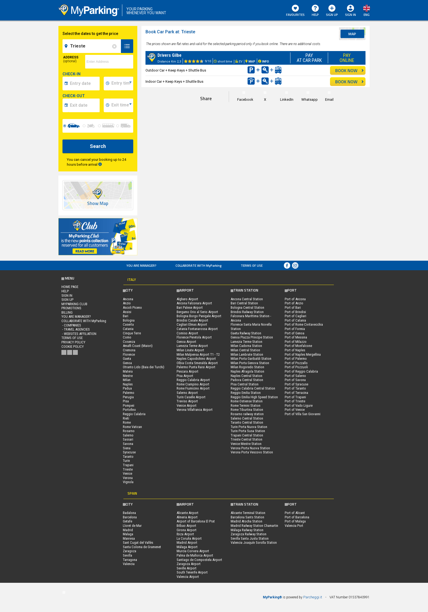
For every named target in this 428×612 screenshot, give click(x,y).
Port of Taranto (295, 388)
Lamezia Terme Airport (192, 346)
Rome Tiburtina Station (247, 410)
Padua (127, 388)
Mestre (128, 376)
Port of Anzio (294, 303)
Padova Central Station (247, 380)
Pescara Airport (187, 371)
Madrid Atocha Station (246, 521)
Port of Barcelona (297, 517)
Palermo (128, 393)
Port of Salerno (295, 376)
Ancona (128, 299)
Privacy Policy (73, 342)
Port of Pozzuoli (296, 367)
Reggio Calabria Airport (193, 380)
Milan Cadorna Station (246, 346)
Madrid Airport (187, 542)
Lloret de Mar (132, 526)
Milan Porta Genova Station (250, 363)
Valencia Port (294, 526)
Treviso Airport (187, 401)
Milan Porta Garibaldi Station (251, 358)
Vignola (128, 482)
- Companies (71, 325)
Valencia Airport (188, 577)
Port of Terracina (296, 393)
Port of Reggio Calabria (301, 371)
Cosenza (129, 342)
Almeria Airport (187, 517)
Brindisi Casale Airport (192, 320)
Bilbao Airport (186, 526)
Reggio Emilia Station (246, 393)
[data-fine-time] (121, 105)
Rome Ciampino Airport (193, 384)
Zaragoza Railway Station (248, 534)
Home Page (69, 287)
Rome (127, 422)
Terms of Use (252, 265)
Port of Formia (295, 329)
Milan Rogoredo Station (247, 367)
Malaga (128, 534)
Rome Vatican (132, 427)
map (352, 34)
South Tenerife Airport (192, 572)
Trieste (128, 469)
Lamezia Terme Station (246, 342)
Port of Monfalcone (298, 346)
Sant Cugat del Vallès (138, 542)
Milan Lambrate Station (247, 354)
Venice (127, 473)
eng (367, 14)
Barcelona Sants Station (247, 517)
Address (70, 59)
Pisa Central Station (244, 384)
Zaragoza (129, 551)
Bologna (129, 320)
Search (98, 146)
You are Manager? (141, 265)
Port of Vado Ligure (299, 405)
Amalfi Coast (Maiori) (138, 346)
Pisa (126, 401)
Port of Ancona (295, 299)
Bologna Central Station (247, 307)
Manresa (129, 538)
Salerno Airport (187, 393)
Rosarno (129, 431)
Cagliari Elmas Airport (192, 324)
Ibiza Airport (185, 534)
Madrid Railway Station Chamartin (254, 526)
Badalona (129, 513)
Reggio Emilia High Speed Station (254, 397)
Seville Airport (187, 568)
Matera (128, 371)
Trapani (128, 465)
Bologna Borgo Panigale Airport (199, 316)
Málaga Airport (187, 547)
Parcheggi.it (312, 597)
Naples (128, 384)
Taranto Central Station (247, 422)
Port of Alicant (295, 513)
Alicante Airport (187, 513)
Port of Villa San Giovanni (302, 414)
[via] (109, 62)
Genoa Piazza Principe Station (252, 337)
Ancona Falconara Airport (194, 303)
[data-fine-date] (84, 105)
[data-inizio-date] (84, 83)
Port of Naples (295, 350)
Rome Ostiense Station (247, 401)
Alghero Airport (187, 299)
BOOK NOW (349, 70)
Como (127, 337)
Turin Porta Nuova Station (249, 427)
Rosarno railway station (247, 414)
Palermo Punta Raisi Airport (196, 367)
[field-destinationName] (92, 46)
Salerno (128, 435)
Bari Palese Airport (190, 307)
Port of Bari (293, 307)
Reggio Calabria (134, 414)
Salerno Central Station (247, 418)
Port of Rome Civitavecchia (304, 324)
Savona (128, 444)
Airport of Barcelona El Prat (196, 521)
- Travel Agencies (75, 329)
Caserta (128, 324)
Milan (126, 380)
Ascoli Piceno (132, 307)
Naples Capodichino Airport (196, 358)
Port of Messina (296, 337)
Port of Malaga (295, 521)
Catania (128, 329)
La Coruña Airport (189, 538)
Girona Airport (187, 530)
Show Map (97, 203)
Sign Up (332, 11)
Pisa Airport (185, 376)
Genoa (127, 363)
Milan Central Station (245, 350)
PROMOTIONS (71, 308)
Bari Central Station (244, 303)
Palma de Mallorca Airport (195, 555)
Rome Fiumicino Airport (193, 388)
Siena (126, 448)
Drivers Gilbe (169, 55)
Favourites (295, 11)
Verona (128, 478)
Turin (126, 461)
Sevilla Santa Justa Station (250, 538)
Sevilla (127, 555)
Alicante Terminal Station (248, 513)
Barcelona (130, 517)
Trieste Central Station (246, 439)
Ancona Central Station (247, 299)
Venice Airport (187, 405)
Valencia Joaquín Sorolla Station (254, 542)
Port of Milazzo (296, 342)
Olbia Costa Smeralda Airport (197, 363)
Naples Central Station (246, 376)
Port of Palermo (296, 358)
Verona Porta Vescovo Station (252, 452)
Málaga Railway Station (247, 530)
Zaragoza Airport (189, 564)
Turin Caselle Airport (191, 397)
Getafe (127, 521)
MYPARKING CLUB (74, 304)
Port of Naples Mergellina (303, 354)
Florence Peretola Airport (194, 337)
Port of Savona (295, 380)
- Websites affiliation (78, 334)
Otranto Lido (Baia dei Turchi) (143, 367)
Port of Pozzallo (296, 363)
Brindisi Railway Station (247, 312)
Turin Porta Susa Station (248, 431)
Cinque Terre (132, 333)
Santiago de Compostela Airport (199, 560)
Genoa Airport (186, 342)
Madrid (128, 530)
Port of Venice (295, 410)
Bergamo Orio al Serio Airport (197, 312)
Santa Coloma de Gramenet (142, 547)
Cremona (129, 350)
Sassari (128, 439)
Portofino (129, 410)
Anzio (127, 303)
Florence (129, 354)
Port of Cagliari (295, 316)
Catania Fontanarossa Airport (197, 329)
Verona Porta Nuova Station (250, 448)
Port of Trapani (295, 397)
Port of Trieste (295, 401)
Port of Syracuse (296, 384)
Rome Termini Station (245, 405)
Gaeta (127, 358)
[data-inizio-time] (121, 83)
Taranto (128, 456)
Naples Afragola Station (247, 371)
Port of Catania (295, 320)
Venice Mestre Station (246, 444)
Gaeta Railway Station (246, 333)
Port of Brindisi (295, 312)
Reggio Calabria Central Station (253, 388)
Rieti (126, 418)
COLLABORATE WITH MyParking (199, 265)
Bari (125, 316)
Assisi (127, 312)
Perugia (128, 397)
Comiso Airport (187, 333)
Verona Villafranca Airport (195, 410)
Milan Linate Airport (190, 350)
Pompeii (128, 405)
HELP (315, 11)
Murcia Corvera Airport (193, 551)
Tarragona (130, 560)
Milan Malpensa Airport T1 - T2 (198, 354)
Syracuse (129, 452)
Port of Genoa (294, 333)
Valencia (129, 564)
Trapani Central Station (247, 435)
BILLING (67, 312)
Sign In (350, 14)
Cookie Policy (72, 346)
